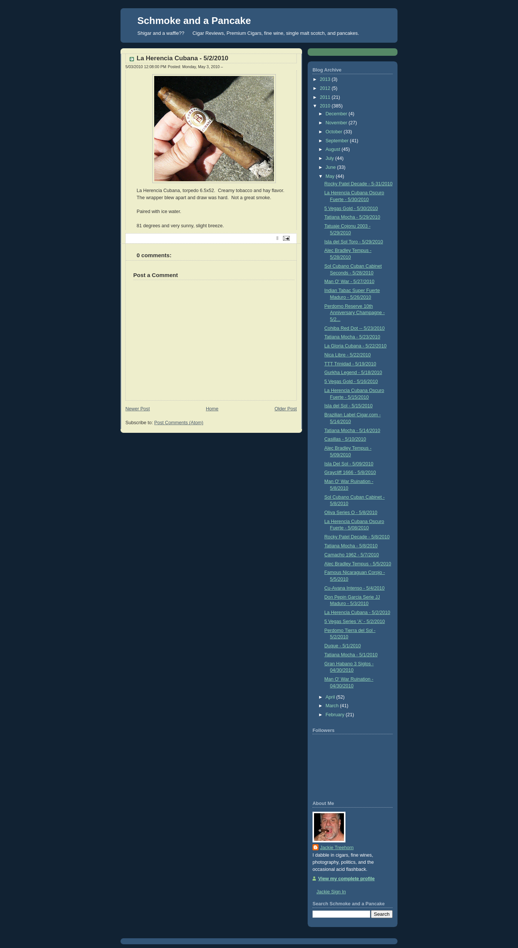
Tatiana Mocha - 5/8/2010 (351, 546)
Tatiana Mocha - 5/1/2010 (351, 654)
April (331, 697)
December (337, 113)
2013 (326, 79)
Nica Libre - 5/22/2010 (347, 355)
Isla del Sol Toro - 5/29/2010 (353, 241)
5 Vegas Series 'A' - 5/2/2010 (354, 621)
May (331, 176)
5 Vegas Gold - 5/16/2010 (351, 381)
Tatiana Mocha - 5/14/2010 (352, 430)
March (333, 705)
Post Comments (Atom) (178, 422)
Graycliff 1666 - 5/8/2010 (350, 472)
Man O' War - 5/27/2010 (349, 281)
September (338, 140)
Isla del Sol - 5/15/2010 (348, 405)
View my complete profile (346, 878)
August (334, 149)
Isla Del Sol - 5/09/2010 (349, 464)
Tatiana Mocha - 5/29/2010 (352, 217)
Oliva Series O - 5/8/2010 (351, 512)
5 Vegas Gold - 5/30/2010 (351, 208)
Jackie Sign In (331, 891)
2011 (326, 97)
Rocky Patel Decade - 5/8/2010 (357, 537)
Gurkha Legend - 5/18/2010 (353, 372)
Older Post (285, 408)
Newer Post (137, 408)
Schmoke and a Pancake (194, 20)
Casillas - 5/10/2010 (345, 439)
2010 (326, 106)
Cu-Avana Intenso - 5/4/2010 (354, 588)
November (337, 122)
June (331, 167)
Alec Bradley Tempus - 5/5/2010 (357, 563)
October (335, 131)
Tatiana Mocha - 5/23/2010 (352, 337)
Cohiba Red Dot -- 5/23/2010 (354, 328)
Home (212, 408)
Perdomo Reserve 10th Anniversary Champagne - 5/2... (354, 313)
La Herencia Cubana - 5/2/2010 (182, 58)
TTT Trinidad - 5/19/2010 (350, 364)
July (330, 158)
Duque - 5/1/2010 (342, 645)
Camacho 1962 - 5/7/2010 (351, 554)
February (336, 714)
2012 (326, 88)
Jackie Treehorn (337, 847)
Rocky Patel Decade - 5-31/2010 (358, 183)
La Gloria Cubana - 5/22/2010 (355, 346)
